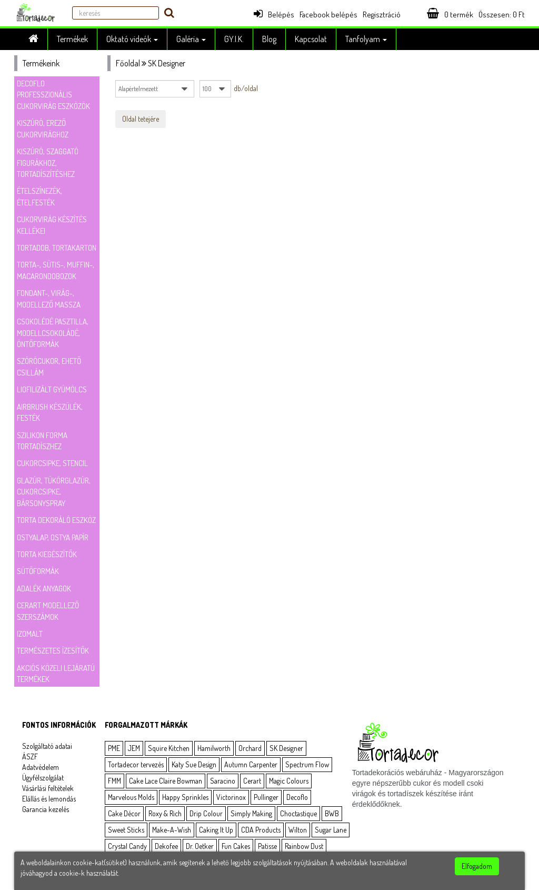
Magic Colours (288, 780)
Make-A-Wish (171, 829)
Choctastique (298, 813)
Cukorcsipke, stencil (52, 463)
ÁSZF (30, 756)
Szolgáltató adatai (47, 745)
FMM (114, 780)
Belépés (274, 14)
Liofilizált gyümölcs (52, 389)
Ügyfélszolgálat (43, 777)
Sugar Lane (330, 829)
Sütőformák (38, 571)
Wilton (297, 829)
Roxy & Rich (165, 813)
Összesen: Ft (501, 14)
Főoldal (128, 63)
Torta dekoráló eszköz (56, 520)
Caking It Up (216, 829)
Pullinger (266, 797)
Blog (269, 39)
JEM (134, 748)
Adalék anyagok (44, 589)
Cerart (252, 780)
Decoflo (297, 797)
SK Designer (286, 748)
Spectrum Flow (307, 764)
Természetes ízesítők (53, 651)
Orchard (250, 748)
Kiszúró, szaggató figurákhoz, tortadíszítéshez (47, 162)
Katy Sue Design (194, 764)
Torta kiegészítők (47, 554)
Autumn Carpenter (250, 764)
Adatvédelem (40, 767)
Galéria (191, 39)
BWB (332, 813)
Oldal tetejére (140, 118)
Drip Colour (206, 813)
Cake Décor (124, 813)
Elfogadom (477, 866)
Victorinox (231, 797)
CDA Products (261, 829)
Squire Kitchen (168, 748)
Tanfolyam (366, 39)
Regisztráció (382, 14)
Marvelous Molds (131, 797)
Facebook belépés (328, 14)
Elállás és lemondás (49, 798)
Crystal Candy (127, 846)
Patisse (267, 846)
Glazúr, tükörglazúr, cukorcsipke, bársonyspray (54, 492)
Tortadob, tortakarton (56, 248)
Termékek (72, 39)
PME (114, 748)
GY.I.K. (234, 39)
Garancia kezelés (45, 809)
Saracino (222, 780)
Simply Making (251, 813)
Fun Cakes (236, 846)
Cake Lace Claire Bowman (165, 780)
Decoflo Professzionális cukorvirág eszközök (53, 94)
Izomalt (30, 634)
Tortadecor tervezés (136, 764)
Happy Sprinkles (185, 797)
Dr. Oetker (200, 846)
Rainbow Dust (304, 846)
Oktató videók (132, 39)
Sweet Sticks (126, 829)
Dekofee (166, 846)
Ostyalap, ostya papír (52, 537)
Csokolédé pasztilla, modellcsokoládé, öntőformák (52, 333)
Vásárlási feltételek (48, 788)
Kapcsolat (311, 39)
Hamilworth (214, 748)
